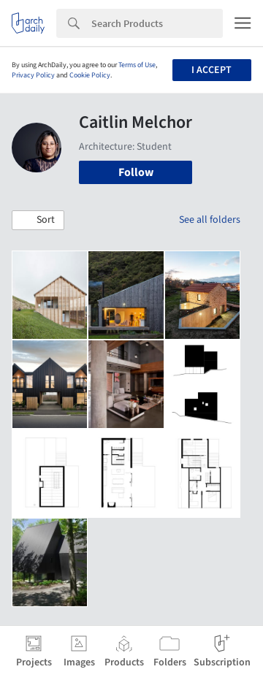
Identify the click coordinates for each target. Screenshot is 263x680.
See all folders (209, 220)
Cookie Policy (89, 75)
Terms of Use (137, 65)
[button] (38, 220)
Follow (135, 172)
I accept (211, 70)
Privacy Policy (33, 75)
